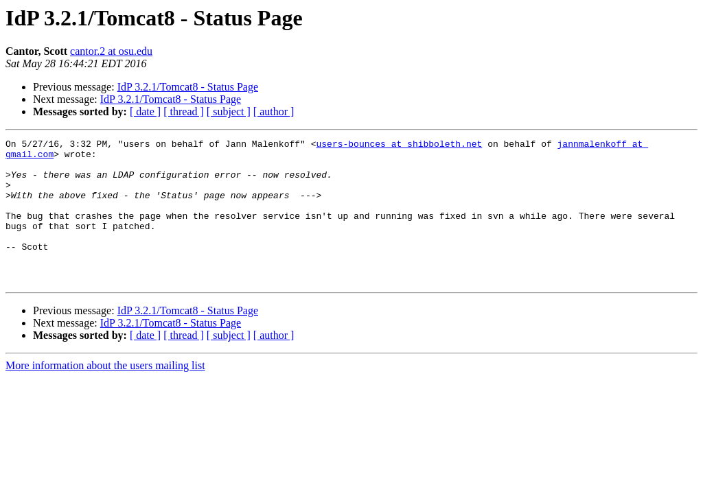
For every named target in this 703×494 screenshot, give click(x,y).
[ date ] (145, 111)
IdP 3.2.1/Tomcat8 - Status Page (187, 87)
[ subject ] (229, 111)
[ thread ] (183, 111)
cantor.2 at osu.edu (111, 51)
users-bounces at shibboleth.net (399, 145)
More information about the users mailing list (105, 394)
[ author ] (274, 111)
